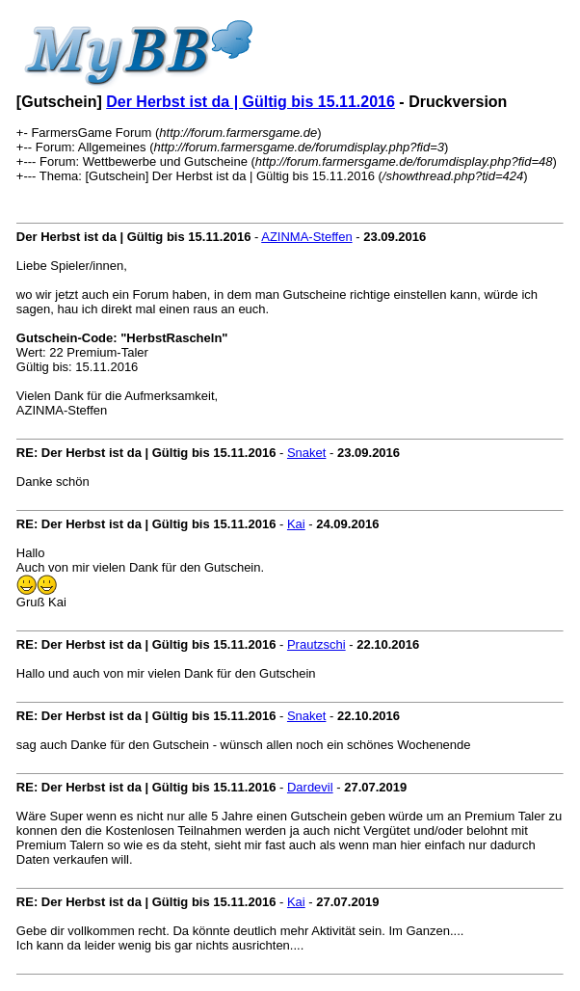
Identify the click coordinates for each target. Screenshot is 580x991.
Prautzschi (316, 644)
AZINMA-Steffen (306, 236)
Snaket (306, 452)
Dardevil (310, 787)
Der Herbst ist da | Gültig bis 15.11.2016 (250, 102)
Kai (296, 524)
